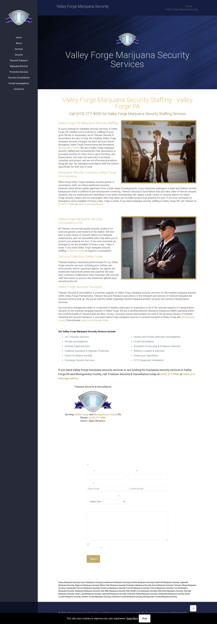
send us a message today (94, 320)
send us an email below (90, 204)
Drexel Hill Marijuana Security (166, 582)
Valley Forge (81, 414)
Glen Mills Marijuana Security (113, 591)
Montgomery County (68, 147)
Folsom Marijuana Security (161, 588)
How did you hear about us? (103, 496)
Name (91, 470)
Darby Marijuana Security (69, 582)
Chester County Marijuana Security (96, 597)
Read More (132, 618)
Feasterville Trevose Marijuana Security (82, 588)
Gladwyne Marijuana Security (87, 591)
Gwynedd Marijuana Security (114, 594)
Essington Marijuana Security (138, 585)
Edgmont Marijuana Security (87, 585)
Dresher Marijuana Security (142, 582)
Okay (144, 618)
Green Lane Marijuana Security (88, 594)
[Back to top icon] (193, 608)
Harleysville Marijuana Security (171, 594)
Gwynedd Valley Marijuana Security (142, 594)
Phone (132, 470)
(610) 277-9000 (88, 114)
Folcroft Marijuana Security (137, 588)
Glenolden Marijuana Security (170, 591)
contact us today (76, 250)
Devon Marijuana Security (91, 582)
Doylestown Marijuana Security (116, 582)
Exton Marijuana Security (162, 585)
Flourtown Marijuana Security (112, 588)
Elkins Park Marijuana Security (112, 585)
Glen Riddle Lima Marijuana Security (141, 591)
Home (189, 6)
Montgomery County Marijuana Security (160, 597)
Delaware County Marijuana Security (127, 597)
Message (92, 508)
